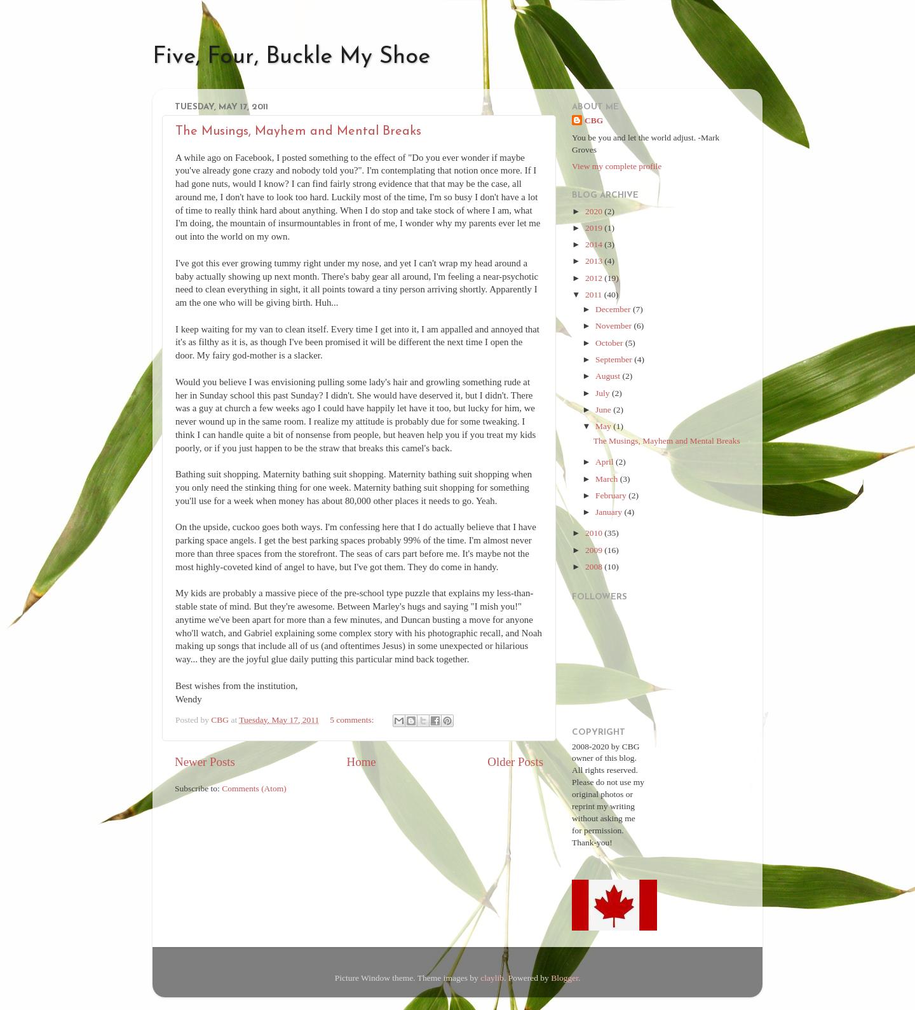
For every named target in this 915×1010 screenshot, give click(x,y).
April (605, 462)
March (607, 479)
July (603, 393)
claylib (492, 978)
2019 (594, 228)
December (614, 309)
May (604, 426)
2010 (594, 533)
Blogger (564, 978)
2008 (594, 566)
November (614, 326)
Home (361, 761)
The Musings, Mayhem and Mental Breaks (298, 131)
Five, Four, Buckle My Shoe (291, 57)
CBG (594, 120)
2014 (594, 244)
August (608, 376)
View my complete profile (616, 166)
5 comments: (353, 720)
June (604, 409)
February (611, 495)
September (614, 359)
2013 (594, 261)
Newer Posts (205, 761)
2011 (594, 294)
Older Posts (515, 761)
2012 (594, 278)
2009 (594, 550)
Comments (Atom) (254, 788)
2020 (594, 211)
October (610, 343)
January (609, 512)
